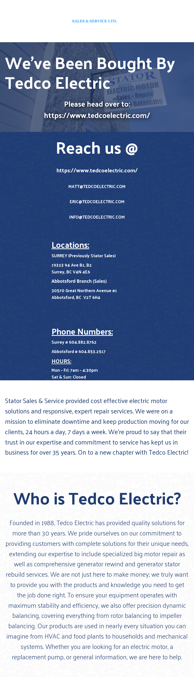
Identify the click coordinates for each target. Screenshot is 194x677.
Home (97, 36)
